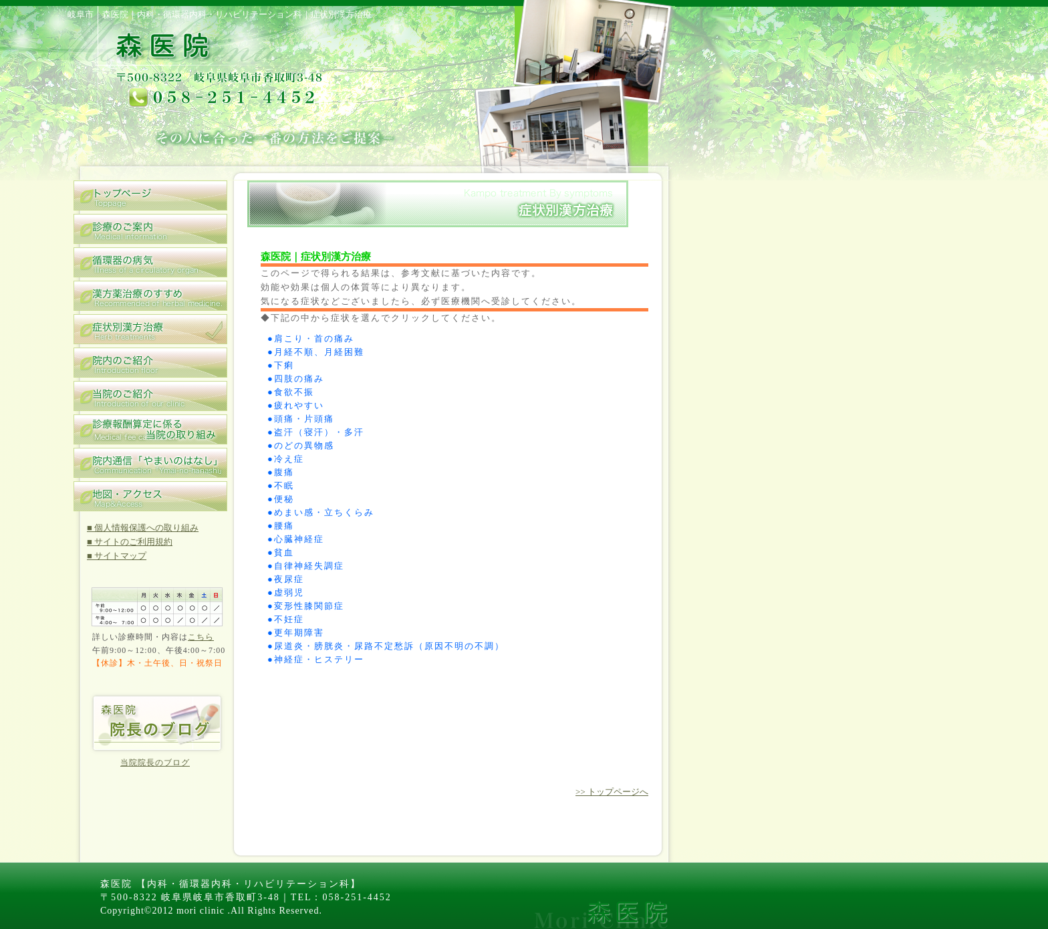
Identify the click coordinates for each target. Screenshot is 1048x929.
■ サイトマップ (116, 556)
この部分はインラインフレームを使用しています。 (447, 504)
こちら (201, 637)
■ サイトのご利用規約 (129, 542)
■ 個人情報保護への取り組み (143, 528)
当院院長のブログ (155, 762)
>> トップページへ (611, 792)
